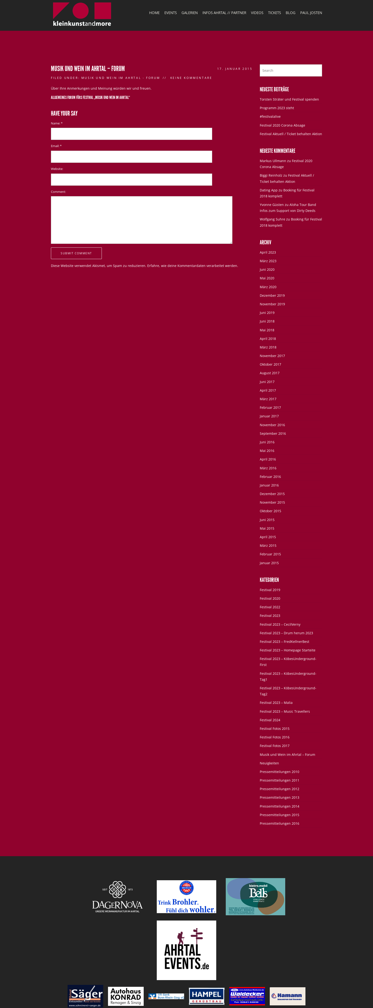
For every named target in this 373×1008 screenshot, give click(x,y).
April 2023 (268, 252)
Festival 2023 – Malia (276, 702)
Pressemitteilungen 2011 (279, 780)
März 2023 (268, 261)
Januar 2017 (269, 416)
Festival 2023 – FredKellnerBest (284, 641)
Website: (57, 169)
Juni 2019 (267, 312)
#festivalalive (270, 116)
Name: (57, 123)
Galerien (190, 12)
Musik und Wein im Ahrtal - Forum (120, 78)
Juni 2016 (267, 442)
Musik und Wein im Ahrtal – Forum (287, 754)
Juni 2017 (267, 381)
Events (170, 12)
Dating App (269, 190)
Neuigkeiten (269, 763)
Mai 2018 (267, 330)
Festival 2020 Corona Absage (282, 125)
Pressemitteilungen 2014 (279, 806)
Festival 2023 (270, 615)
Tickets (274, 12)
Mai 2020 (267, 278)
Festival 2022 (270, 607)
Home (154, 12)
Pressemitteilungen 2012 (279, 789)
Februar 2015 (270, 554)
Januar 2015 (269, 563)
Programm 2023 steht (277, 108)
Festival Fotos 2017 (275, 745)
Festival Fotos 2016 (275, 737)
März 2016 (268, 468)
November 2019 (272, 304)
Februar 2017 (270, 407)
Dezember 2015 (272, 493)
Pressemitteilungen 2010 (279, 771)
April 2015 (268, 537)
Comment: (58, 192)
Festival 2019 (270, 590)
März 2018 (268, 347)
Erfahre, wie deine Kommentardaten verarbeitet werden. (192, 265)
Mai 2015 (267, 528)
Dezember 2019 (272, 295)
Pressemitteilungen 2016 (279, 823)
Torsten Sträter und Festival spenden (289, 99)
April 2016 (268, 459)
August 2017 (270, 373)
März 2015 (268, 545)
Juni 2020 (267, 269)
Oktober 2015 (270, 511)
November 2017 (272, 355)
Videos (257, 12)
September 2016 (273, 433)
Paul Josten (311, 12)
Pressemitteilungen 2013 (279, 797)
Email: (56, 146)
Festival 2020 (270, 598)
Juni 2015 (267, 519)
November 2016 (272, 425)
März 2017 (268, 399)
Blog (290, 12)
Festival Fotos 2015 (275, 728)
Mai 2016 (267, 450)
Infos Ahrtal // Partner (224, 12)
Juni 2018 (267, 321)
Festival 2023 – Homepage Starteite (287, 650)
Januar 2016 (269, 485)
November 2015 (272, 502)
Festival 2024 (270, 720)
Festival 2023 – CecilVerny (280, 624)
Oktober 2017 (270, 364)
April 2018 (268, 338)
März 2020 (268, 287)
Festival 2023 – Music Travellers (285, 711)
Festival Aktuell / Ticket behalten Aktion (291, 134)
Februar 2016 (270, 476)
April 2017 (268, 390)
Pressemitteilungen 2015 (279, 815)
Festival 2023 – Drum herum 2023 (286, 633)
